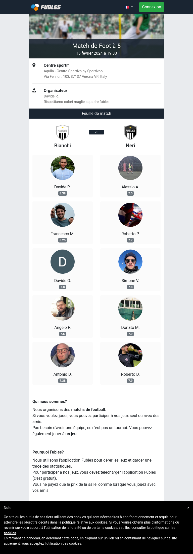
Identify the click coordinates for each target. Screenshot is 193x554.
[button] (129, 7)
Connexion (151, 7)
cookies (10, 533)
